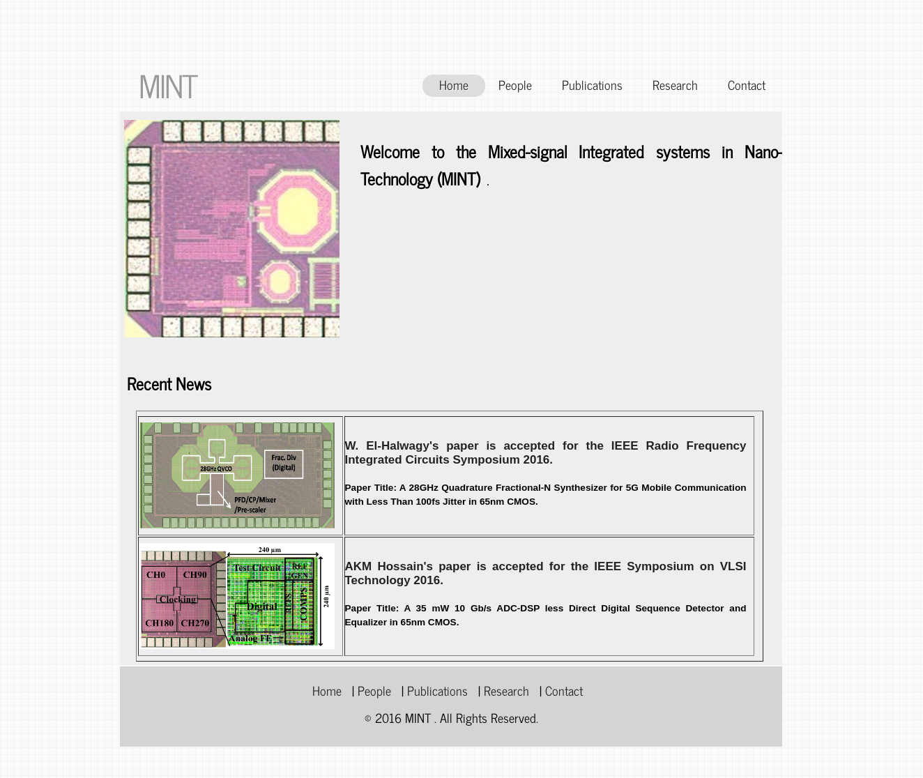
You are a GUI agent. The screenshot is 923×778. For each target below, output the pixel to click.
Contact (746, 85)
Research (675, 85)
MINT (168, 84)
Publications (592, 85)
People (515, 85)
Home (453, 85)
